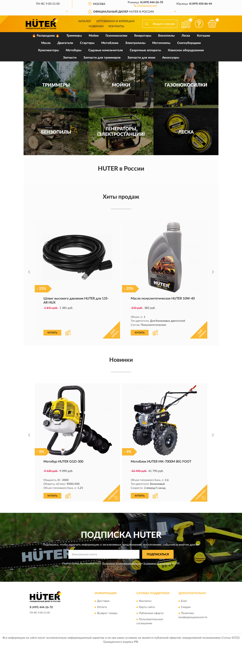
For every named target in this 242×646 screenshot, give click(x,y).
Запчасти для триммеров (102, 57)
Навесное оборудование (186, 50)
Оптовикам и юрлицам (115, 21)
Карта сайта (147, 607)
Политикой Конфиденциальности (121, 563)
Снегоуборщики (189, 43)
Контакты (116, 26)
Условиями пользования (157, 563)
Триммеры (74, 35)
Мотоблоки (109, 43)
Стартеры (87, 43)
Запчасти (70, 57)
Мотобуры (73, 50)
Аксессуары (170, 57)
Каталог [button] (84, 21)
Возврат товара (107, 613)
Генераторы (142, 35)
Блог (184, 601)
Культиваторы (48, 50)
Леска (186, 35)
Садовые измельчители (105, 50)
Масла (46, 43)
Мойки (94, 35)
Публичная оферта (151, 613)
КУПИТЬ (52, 332)
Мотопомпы (161, 43)
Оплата (102, 607)
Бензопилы (166, 35)
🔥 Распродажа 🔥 (45, 35)
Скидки (186, 607)
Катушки (203, 35)
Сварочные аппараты (145, 50)
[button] (145, 5)
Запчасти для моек (141, 57)
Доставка (103, 601)
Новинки (96, 26)
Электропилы (135, 43)
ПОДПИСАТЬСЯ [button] (158, 554)
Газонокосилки (116, 35)
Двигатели (65, 43)
